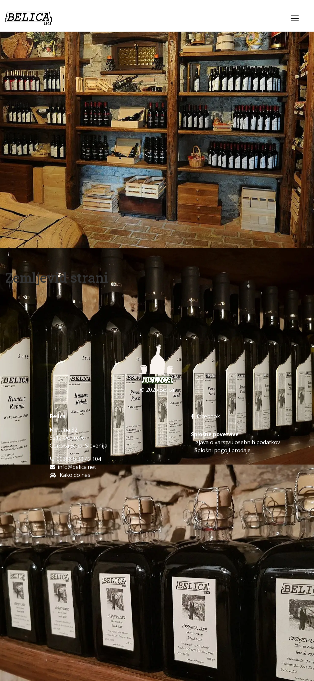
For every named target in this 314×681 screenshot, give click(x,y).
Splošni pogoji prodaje (222, 450)
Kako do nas (74, 475)
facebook (205, 416)
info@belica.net (77, 467)
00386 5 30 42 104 (79, 459)
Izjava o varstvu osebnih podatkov (237, 442)
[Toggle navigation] (295, 18)
